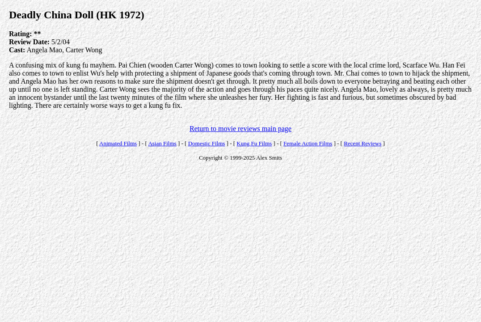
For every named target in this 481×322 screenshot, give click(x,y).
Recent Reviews (362, 143)
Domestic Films (206, 143)
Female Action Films (307, 143)
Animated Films (118, 143)
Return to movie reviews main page (240, 128)
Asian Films (162, 143)
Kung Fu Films (254, 143)
